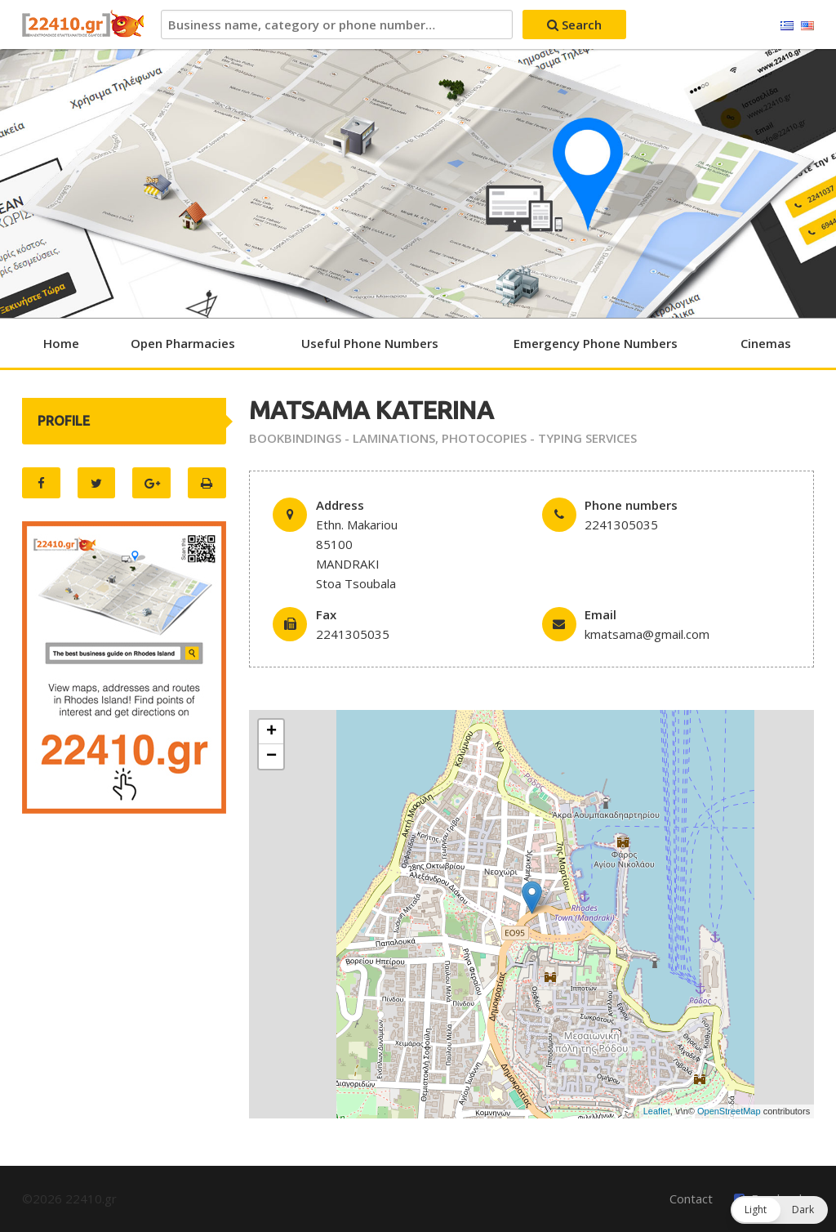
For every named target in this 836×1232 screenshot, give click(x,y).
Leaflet (656, 1111)
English (807, 26)
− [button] (271, 756)
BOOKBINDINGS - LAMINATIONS (342, 438)
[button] (779, 1210)
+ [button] (271, 732)
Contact (691, 1198)
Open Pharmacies (183, 343)
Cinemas (765, 343)
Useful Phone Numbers (369, 343)
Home (61, 343)
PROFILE (64, 420)
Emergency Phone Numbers (596, 343)
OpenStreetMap (729, 1111)
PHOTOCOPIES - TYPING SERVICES (539, 438)
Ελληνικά (787, 26)
